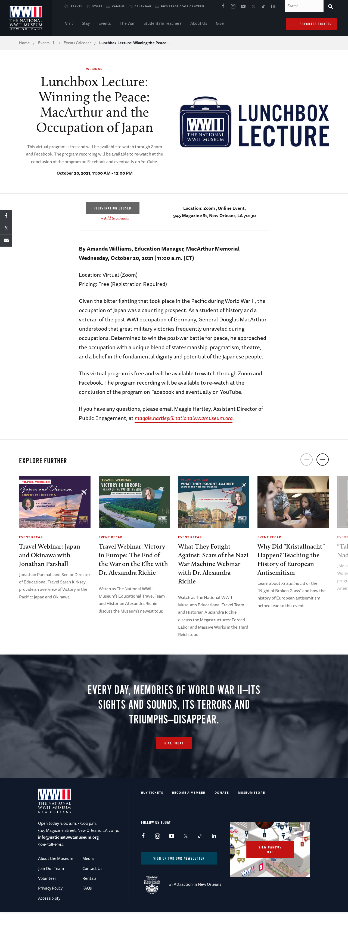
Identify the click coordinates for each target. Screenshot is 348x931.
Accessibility (49, 917)
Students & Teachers (163, 24)
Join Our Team (51, 887)
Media (88, 877)
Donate (222, 811)
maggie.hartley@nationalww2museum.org (183, 418)
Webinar (94, 68)
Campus (118, 6)
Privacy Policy (50, 907)
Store (97, 6)
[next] (322, 460)
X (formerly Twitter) (253, 6)
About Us (198, 24)
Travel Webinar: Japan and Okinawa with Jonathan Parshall (49, 555)
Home (24, 43)
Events (104, 24)
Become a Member (189, 811)
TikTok (263, 6)
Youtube (243, 6)
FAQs (87, 907)
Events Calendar (77, 43)
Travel (77, 6)
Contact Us (92, 887)
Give (220, 24)
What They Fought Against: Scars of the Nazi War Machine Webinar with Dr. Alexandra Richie (213, 563)
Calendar (143, 6)
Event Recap (31, 537)
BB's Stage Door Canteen (182, 6)
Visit (69, 24)
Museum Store (251, 811)
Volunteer (47, 897)
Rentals (89, 897)
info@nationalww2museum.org (68, 856)
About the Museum (55, 877)
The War (127, 24)
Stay (86, 24)
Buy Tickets (152, 811)
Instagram (233, 6)
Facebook (223, 6)
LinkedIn (273, 6)
